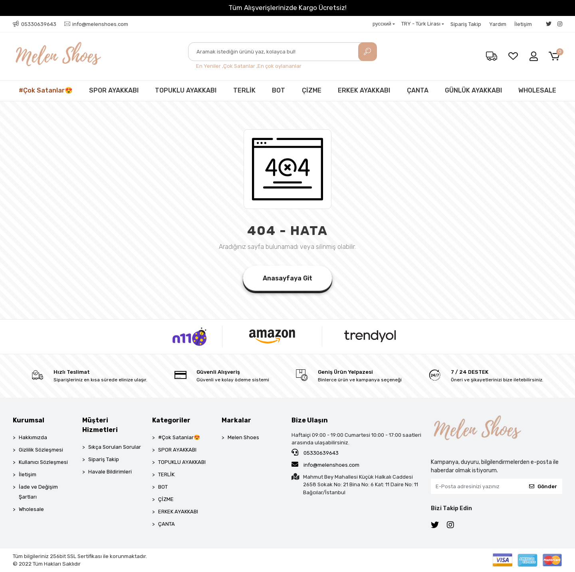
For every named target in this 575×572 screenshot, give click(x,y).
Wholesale (31, 509)
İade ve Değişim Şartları (38, 492)
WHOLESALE (537, 90)
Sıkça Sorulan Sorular (114, 447)
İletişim (523, 24)
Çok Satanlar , (240, 66)
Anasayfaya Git (287, 278)
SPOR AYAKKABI (114, 90)
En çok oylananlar (279, 66)
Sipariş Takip (465, 24)
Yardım (497, 24)
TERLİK (244, 90)
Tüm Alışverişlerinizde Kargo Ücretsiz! (287, 8)
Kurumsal (28, 420)
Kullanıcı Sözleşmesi (43, 462)
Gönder (543, 486)
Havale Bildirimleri (110, 472)
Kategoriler (171, 420)
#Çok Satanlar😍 (46, 90)
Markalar (236, 420)
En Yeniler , (209, 66)
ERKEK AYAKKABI (364, 90)
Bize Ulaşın (309, 420)
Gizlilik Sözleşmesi (41, 450)
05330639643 (315, 452)
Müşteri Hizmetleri (100, 425)
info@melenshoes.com (325, 464)
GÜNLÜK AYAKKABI (473, 90)
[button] (556, 56)
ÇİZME (311, 90)
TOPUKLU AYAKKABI (185, 90)
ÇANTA (417, 90)
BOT (278, 90)
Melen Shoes (243, 437)
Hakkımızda (33, 437)
